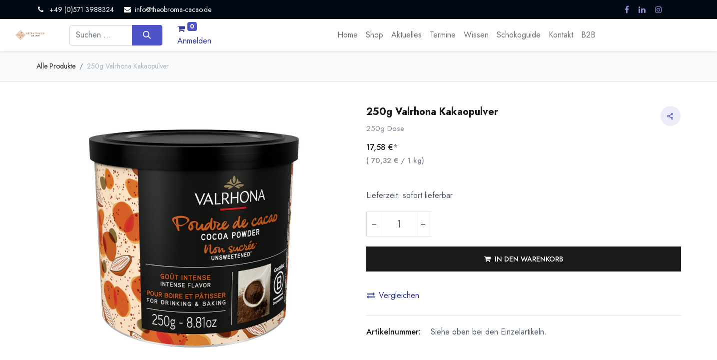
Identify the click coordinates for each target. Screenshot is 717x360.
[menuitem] (347, 35)
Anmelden (194, 40)
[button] (523, 259)
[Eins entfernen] (374, 224)
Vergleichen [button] (393, 295)
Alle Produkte (55, 66)
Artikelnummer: (393, 332)
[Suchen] (147, 35)
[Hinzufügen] (423, 224)
